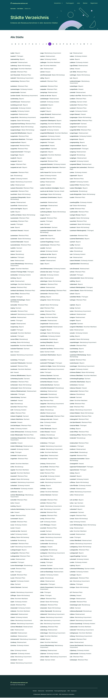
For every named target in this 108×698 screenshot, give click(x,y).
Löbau (12, 584)
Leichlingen (13, 284)
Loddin (42, 483)
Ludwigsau (43, 547)
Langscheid (43, 161)
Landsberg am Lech (16, 105)
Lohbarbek (13, 486)
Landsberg (73, 102)
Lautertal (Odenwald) (16, 242)
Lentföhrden (44, 336)
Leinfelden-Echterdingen (17, 300)
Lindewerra (73, 446)
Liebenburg (43, 391)
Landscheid (73, 105)
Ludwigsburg (74, 547)
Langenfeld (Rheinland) (47, 133)
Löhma (42, 596)
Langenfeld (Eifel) (75, 130)
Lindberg (72, 429)
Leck (71, 254)
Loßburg (13, 537)
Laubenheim (14, 191)
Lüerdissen (13, 636)
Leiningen (73, 300)
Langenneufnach (15, 143)
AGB (68, 691)
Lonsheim (13, 522)
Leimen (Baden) (74, 291)
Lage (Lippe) (14, 69)
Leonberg (13, 343)
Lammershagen (15, 89)
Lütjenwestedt (74, 654)
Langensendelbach (75, 146)
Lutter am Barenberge (46, 572)
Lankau (72, 173)
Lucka (71, 537)
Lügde (42, 636)
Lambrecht (43, 81)
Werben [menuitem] (85, 3)
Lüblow (72, 617)
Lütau (12, 651)
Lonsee (72, 519)
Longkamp (43, 516)
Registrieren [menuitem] (94, 3)
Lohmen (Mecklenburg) (17, 495)
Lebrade (42, 251)
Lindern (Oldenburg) (16, 446)
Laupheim (73, 218)
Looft (41, 522)
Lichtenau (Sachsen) (46, 376)
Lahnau (72, 69)
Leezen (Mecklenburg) (17, 264)
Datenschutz (41, 691)
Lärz (71, 581)
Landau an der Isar (45, 96)
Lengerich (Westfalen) (76, 327)
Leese (12, 261)
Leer (71, 258)
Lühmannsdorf (14, 639)
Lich (11, 373)
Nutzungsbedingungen (60, 691)
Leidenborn (43, 284)
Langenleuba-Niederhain (17, 139)
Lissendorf (13, 476)
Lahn (41, 69)
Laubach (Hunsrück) (16, 188)
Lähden (42, 581)
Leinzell (42, 305)
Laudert (72, 198)
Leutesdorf (13, 366)
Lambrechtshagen (75, 81)
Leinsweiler (13, 305)
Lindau (12, 429)
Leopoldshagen (74, 343)
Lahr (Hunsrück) (15, 75)
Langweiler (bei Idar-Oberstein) (49, 168)
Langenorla (43, 143)
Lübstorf (72, 621)
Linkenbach (43, 459)
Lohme (72, 492)
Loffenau (72, 483)
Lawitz (72, 248)
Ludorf (12, 547)
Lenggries (43, 330)
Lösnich (12, 605)
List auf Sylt (43, 476)
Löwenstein (43, 608)
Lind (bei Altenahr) (75, 423)
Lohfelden (43, 489)
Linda (41, 426)
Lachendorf (13, 63)
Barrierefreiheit (49, 691)
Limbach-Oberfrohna (16, 419)
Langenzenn (44, 152)
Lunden (72, 562)
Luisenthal (13, 562)
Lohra (12, 503)
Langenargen (74, 118)
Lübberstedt (14, 614)
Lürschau (13, 646)
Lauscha (42, 221)
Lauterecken (14, 236)
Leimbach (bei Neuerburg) (48, 291)
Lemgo (42, 318)
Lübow (12, 621)
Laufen (12, 212)
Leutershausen (74, 363)
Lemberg (42, 314)
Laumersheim (14, 218)
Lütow (12, 657)
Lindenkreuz (44, 443)
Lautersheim (73, 236)
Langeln (72, 111)
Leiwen (42, 311)
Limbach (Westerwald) (46, 416)
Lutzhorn (43, 575)
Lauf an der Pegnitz (16, 209)
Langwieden (14, 173)
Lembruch (73, 314)
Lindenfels (13, 443)
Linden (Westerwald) (16, 435)
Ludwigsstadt (74, 553)
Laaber (12, 53)
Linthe (12, 467)
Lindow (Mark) (74, 453)
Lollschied (43, 513)
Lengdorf (72, 321)
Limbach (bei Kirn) (75, 416)
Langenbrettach (15, 127)
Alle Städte (20, 9)
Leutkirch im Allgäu (46, 366)
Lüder (12, 630)
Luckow (72, 544)
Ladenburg (13, 66)
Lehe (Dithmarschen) (46, 269)
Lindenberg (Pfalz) (75, 435)
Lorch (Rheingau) (45, 525)
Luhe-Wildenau (44, 559)
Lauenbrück (43, 203)
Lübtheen (13, 624)
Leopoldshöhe (14, 346)
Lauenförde (13, 206)
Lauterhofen (43, 236)
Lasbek (12, 179)
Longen (12, 516)
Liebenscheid (74, 391)
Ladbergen (43, 63)
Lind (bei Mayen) (15, 426)
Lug (41, 556)
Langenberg (43, 124)
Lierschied (13, 407)
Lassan (12, 182)
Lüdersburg (43, 630)
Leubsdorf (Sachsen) (16, 349)
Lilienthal (42, 413)
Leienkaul (13, 288)
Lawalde (42, 248)
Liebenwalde (44, 394)
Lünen (42, 642)
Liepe (12, 404)
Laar (71, 53)
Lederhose (13, 258)
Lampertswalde (15, 93)
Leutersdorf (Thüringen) (47, 363)
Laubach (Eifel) (74, 185)
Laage (42, 53)
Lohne (72, 495)
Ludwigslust (43, 553)
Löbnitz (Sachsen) (15, 587)
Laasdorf (13, 56)
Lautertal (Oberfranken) (77, 239)
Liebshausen (44, 398)
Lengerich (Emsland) (46, 327)
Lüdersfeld (13, 633)
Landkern (72, 99)
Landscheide (14, 108)
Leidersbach (73, 284)
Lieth (11, 410)
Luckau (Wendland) (75, 541)
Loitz (41, 509)
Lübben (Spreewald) (46, 611)
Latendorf (73, 182)
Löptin (12, 602)
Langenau (13, 121)
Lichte (42, 373)
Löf (71, 592)
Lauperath (43, 218)
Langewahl (73, 155)
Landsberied (44, 105)
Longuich (72, 516)
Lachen (72, 59)
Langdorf (43, 111)
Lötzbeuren (43, 605)
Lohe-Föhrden (74, 486)
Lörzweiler (73, 602)
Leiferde (42, 288)
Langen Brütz (14, 118)
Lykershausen (74, 578)
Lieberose (73, 394)
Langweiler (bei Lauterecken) (78, 168)
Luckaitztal (13, 541)
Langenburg (43, 127)
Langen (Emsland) (45, 114)
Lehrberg (13, 278)
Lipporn (42, 470)
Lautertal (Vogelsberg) (47, 242)
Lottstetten (43, 534)
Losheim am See (15, 531)
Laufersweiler (74, 212)
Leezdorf (42, 261)
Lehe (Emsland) (74, 269)
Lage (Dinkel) (74, 66)
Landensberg (14, 99)
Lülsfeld (42, 639)
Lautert (42, 239)
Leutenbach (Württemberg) (78, 355)
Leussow (13, 355)
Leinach (72, 294)
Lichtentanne (74, 385)
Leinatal (12, 297)
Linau (41, 423)
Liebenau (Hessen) (75, 388)
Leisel (42, 308)
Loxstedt (72, 534)
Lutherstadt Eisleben (46, 569)
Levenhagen (73, 366)
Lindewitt (13, 449)
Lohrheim (43, 503)
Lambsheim (43, 86)
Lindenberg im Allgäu (46, 438)
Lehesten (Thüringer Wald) (18, 272)
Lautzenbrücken (15, 245)
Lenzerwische (44, 339)
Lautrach (72, 242)
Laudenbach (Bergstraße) (18, 198)
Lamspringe (43, 93)
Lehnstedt (73, 275)
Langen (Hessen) (75, 114)
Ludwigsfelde (44, 550)
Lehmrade (43, 275)
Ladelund (72, 63)
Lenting (72, 336)
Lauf (71, 206)
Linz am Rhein (44, 467)
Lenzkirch (73, 339)
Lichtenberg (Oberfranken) (48, 379)
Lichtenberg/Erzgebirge (77, 379)
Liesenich (43, 407)
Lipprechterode (74, 470)
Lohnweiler (43, 500)
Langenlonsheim (45, 139)
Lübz (41, 624)
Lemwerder (43, 321)
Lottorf (12, 534)
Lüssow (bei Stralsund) (77, 646)
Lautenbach (73, 224)
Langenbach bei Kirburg (17, 124)
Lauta (41, 224)
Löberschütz (44, 584)
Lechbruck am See (45, 254)
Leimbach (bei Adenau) (17, 291)
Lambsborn (13, 86)
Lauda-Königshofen (76, 194)
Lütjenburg (73, 651)
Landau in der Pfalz (75, 96)
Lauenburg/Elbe (74, 203)
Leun (11, 352)
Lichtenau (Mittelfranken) (18, 376)
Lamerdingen (74, 86)
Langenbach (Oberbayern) (48, 121)
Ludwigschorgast (15, 550)
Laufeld (72, 209)
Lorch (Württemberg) (76, 525)
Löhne (12, 599)
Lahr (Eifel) (73, 72)
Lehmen (72, 272)
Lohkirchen (13, 492)
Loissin (42, 506)
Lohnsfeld (13, 500)
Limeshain (13, 423)
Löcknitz (13, 592)
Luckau (42, 541)
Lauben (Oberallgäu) (76, 188)
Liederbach (13, 401)
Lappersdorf (73, 176)
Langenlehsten (74, 136)
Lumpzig (42, 562)
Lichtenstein (14, 385)
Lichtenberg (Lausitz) (16, 379)
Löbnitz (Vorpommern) (47, 587)
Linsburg (42, 464)
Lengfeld (13, 330)
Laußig (72, 245)
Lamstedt (72, 93)
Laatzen (42, 56)
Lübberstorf (43, 614)
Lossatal (42, 531)
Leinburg (42, 297)
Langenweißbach (45, 149)
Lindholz (42, 449)
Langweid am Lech (16, 168)
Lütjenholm (13, 654)
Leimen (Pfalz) (14, 294)
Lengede (13, 324)
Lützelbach (13, 660)
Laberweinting (14, 59)
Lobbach (13, 479)
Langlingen (73, 158)
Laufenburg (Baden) (46, 212)
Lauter (12, 228)
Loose (12, 525)
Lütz (71, 657)
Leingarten (43, 300)
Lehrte (12, 281)
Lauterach (73, 228)
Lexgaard (72, 369)
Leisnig (72, 308)
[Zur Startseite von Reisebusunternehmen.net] (19, 3)
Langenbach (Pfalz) (75, 121)
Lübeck (12, 617)
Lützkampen (73, 660)
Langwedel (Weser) (75, 164)
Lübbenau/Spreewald (76, 611)
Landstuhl (73, 108)
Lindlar (42, 453)
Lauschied (73, 221)
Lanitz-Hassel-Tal (45, 173)
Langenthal (13, 149)
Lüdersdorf (73, 630)
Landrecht (43, 102)
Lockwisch (13, 483)
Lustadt (12, 569)
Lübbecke (13, 611)
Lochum (42, 479)
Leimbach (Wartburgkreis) (77, 288)
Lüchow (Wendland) (16, 627)
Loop (71, 522)
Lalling (42, 78)
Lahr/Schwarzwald (45, 75)
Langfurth (13, 158)
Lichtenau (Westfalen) (76, 376)
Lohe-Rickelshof (15, 489)
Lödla (41, 592)
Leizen (72, 311)
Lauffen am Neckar (16, 215)
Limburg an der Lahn (46, 419)
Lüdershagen (44, 633)
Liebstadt (72, 398)
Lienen (72, 401)
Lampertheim (74, 89)
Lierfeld (72, 404)
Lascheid (42, 179)
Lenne (71, 330)
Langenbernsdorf (75, 124)
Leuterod (72, 360)
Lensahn (72, 333)
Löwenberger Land (75, 605)
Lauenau (13, 203)
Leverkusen (13, 369)
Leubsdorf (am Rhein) (46, 349)
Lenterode (13, 336)
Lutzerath (13, 575)
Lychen (42, 578)
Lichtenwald (14, 388)
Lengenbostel (44, 324)
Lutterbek (73, 572)
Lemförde (13, 318)
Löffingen (13, 596)
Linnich (12, 464)
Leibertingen (44, 281)
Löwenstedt (14, 608)
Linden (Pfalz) (74, 432)
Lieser (71, 407)
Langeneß (43, 130)
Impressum (73, 691)
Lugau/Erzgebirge (75, 556)
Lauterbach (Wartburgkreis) (78, 231)
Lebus (71, 251)
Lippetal (12, 470)
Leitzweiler (13, 311)
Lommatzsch (73, 513)
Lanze (42, 176)
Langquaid (13, 161)
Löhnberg (73, 596)
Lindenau (43, 435)
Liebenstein (13, 394)
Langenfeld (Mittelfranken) (18, 133)
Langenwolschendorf (16, 152)
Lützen (42, 660)
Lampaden (43, 89)
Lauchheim (13, 194)
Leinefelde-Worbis (75, 297)
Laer (41, 66)
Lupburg (72, 566)
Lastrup (42, 182)
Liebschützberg (15, 398)
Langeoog (73, 152)
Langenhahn (14, 136)
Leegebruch (43, 258)
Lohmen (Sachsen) (45, 495)
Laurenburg (13, 221)
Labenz (72, 56)
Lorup (71, 528)
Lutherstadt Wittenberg (77, 569)
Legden (12, 269)
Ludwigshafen (74, 550)
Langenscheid (14, 146)
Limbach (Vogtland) (16, 416)
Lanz (11, 176)
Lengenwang (14, 327)
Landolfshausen (15, 102)
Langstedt (73, 161)
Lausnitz (13, 224)
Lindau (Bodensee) (45, 429)
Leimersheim (44, 294)
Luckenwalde (44, 544)
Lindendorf (73, 438)
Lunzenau (43, 566)
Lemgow (72, 318)
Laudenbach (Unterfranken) (48, 198)
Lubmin (42, 537)
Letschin (42, 346)
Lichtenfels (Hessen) (46, 382)
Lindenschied (74, 443)
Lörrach (42, 602)
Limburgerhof (74, 419)
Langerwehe (43, 155)
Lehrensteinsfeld (75, 278)
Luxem (12, 578)
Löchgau (72, 587)
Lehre (41, 278)
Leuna (42, 352)
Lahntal (42, 72)
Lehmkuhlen (14, 275)
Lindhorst (73, 449)
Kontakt (35, 691)
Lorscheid (43, 528)
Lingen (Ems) (44, 456)
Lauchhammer (74, 191)
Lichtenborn (14, 382)
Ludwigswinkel (14, 556)
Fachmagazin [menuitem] (70, 3)
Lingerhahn (13, 459)
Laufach (42, 209)
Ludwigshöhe (14, 553)
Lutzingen (73, 575)
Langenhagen (74, 133)
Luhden (12, 559)
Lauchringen (44, 194)
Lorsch (12, 528)
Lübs (41, 621)
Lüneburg (13, 642)
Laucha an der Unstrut (46, 191)
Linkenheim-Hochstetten (77, 459)
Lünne (72, 642)
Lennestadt (13, 333)
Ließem (12, 413)
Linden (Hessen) (45, 432)
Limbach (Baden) (75, 413)
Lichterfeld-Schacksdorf (47, 388)
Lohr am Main (74, 500)
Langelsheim (14, 114)
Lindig (12, 453)
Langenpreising (74, 143)
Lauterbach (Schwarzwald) (48, 231)
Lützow (12, 663)
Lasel (71, 179)
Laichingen (73, 75)
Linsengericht (74, 464)
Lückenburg (43, 627)
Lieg (41, 401)
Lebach (12, 251)
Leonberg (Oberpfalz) (46, 343)
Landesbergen (44, 99)
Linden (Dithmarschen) (17, 432)
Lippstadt (13, 473)
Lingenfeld (73, 456)
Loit (71, 506)
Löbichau (72, 584)
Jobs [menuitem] (78, 3)
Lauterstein (13, 239)
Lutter (12, 572)
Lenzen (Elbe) (14, 339)
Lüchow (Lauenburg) (76, 624)
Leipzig (12, 308)
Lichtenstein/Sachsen (46, 385)
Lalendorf (13, 78)
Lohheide (72, 489)
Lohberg (42, 486)
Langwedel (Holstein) (46, 164)
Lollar (12, 513)
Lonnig (42, 519)
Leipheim (72, 305)
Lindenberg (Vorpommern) (18, 438)
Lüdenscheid (73, 627)
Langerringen (14, 155)
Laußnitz (13, 248)
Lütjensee (43, 654)
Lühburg (72, 636)
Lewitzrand (43, 369)
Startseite (13, 9)
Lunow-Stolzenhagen (16, 566)
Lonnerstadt (14, 519)
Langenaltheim (44, 118)
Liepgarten (43, 404)
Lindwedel (13, 456)
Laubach (42, 185)
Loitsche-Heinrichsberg (17, 509)
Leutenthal (43, 360)
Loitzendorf (73, 509)
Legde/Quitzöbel (75, 264)
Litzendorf (73, 476)
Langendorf (73, 127)
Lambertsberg (14, 81)
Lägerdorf (13, 581)
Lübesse (42, 617)
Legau (42, 264)
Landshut (43, 108)
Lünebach (73, 639)
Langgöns (43, 158)
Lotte (71, 531)
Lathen (12, 185)
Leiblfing (72, 281)
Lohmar (42, 492)
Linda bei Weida (74, 426)
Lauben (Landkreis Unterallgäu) (49, 188)
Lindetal (42, 446)
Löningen (72, 599)
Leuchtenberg (74, 349)
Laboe (42, 59)
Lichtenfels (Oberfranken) (77, 382)
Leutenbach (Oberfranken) (48, 355)
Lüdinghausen (74, 633)
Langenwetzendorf (75, 149)
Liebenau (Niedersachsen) (18, 391)
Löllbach (42, 599)
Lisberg (72, 473)
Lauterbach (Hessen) (16, 231)
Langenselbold (44, 146)
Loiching (13, 506)
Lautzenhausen (44, 245)
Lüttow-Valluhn (44, 657)
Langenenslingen (15, 130)
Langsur (12, 164)
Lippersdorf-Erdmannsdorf (78, 467)
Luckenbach (14, 544)
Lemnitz (12, 321)
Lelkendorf (13, 314)
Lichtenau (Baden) (75, 373)
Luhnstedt (73, 559)
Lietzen (42, 410)
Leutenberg (13, 360)
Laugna (42, 215)
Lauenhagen (44, 206)
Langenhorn (43, 136)
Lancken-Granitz (15, 96)
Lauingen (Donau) (75, 215)
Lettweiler (73, 346)
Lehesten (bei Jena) (46, 272)
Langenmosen (74, 139)
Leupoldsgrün (74, 352)
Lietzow (72, 410)
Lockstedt (73, 479)
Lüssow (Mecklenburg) (47, 646)
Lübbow (72, 614)
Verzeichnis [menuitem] (57, 3)
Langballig (13, 111)
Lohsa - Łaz (73, 503)
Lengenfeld (73, 324)
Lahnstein (13, 72)
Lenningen (43, 333)
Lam (71, 78)
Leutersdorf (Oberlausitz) (18, 363)
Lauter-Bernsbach (45, 228)
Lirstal (42, 473)
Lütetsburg (43, 651)
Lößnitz (72, 608)
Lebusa (12, 254)
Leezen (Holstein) (75, 261)
